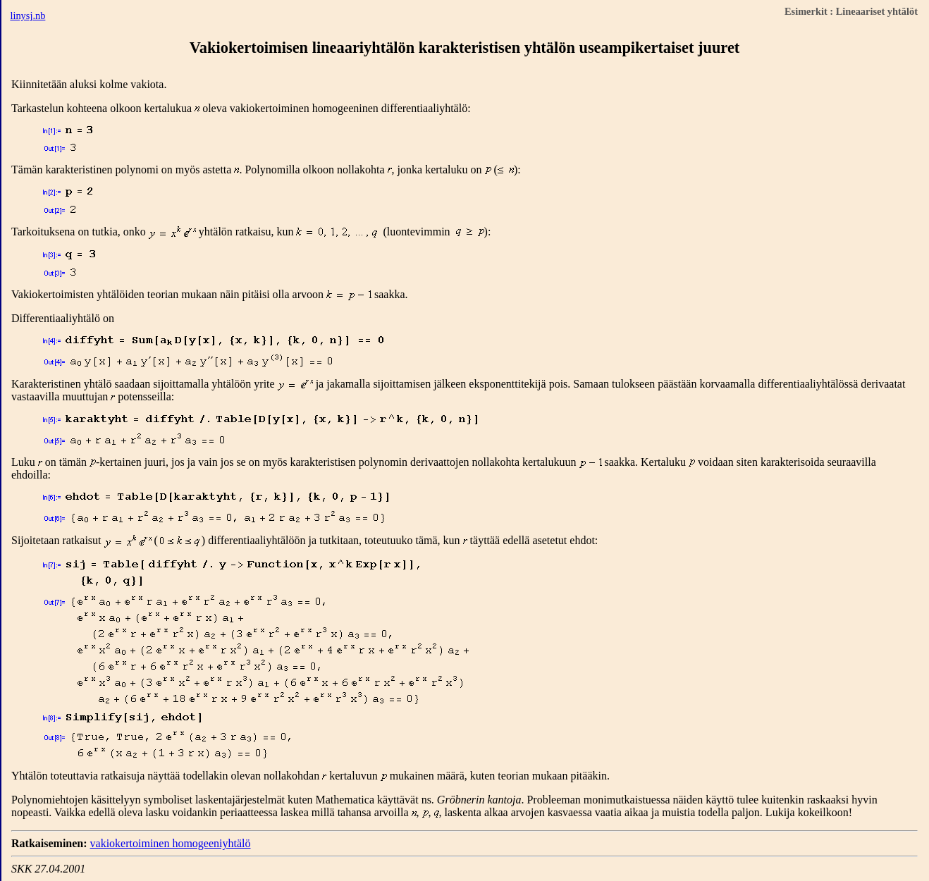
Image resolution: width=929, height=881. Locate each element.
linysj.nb (27, 15)
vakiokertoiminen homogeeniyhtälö (170, 843)
